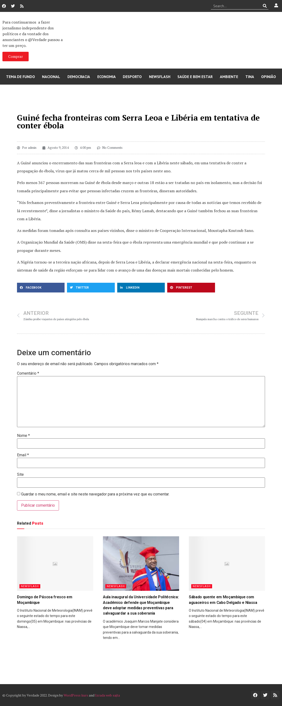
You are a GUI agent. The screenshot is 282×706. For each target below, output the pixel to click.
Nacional (51, 76)
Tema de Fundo (20, 76)
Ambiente (229, 76)
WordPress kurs (76, 695)
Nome (23, 436)
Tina (249, 76)
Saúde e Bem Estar (195, 76)
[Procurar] (264, 5)
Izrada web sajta (107, 695)
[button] (41, 287)
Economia (106, 76)
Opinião (268, 76)
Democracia (78, 76)
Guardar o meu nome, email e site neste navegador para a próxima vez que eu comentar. (95, 494)
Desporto (132, 76)
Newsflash (159, 76)
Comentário (28, 373)
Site (20, 475)
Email (23, 455)
